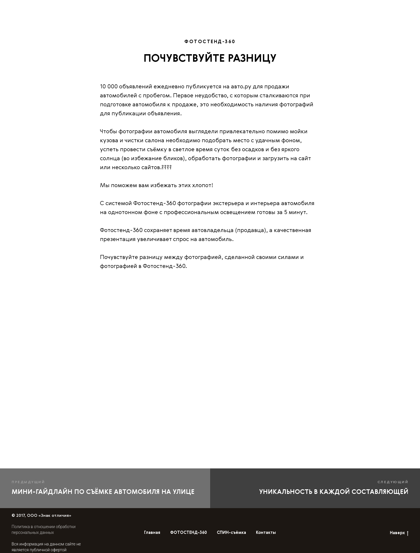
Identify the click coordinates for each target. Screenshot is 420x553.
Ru (380, 7)
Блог (311, 8)
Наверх (399, 533)
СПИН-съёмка (279, 8)
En (369, 7)
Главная (194, 8)
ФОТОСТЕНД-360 (233, 8)
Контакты (337, 8)
